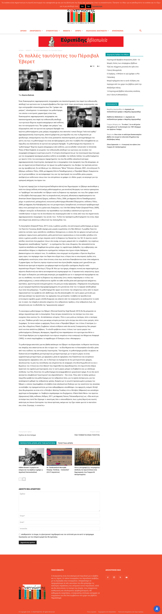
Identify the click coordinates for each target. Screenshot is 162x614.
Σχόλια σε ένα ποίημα (27, 435)
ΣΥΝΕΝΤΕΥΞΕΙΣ (53, 31)
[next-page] (24, 479)
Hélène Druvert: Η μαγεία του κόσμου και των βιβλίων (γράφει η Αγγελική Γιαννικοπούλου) (31, 470)
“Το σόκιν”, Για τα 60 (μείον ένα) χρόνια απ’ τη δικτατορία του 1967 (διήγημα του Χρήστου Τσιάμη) (124, 126)
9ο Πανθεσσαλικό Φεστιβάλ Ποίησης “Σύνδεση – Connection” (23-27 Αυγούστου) (58, 470)
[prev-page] (20, 479)
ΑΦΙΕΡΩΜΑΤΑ (36, 31)
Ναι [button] (82, 6)
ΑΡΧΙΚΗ (23, 31)
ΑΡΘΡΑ (79, 31)
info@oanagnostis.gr (69, 603)
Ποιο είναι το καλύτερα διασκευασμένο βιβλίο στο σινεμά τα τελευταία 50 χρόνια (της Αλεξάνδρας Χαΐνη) (124, 136)
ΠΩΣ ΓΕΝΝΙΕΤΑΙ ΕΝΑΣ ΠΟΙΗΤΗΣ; (87, 435)
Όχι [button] (88, 6)
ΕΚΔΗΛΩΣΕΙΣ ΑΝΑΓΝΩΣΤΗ (97, 31)
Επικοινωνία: (56, 603)
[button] (140, 31)
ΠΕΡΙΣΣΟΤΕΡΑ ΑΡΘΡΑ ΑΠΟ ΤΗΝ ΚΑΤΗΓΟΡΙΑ (37, 443)
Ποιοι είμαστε (91, 612)
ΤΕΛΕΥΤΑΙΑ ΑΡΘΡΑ (65, 443)
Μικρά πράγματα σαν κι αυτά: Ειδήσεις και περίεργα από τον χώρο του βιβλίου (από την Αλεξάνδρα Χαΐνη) (124, 84)
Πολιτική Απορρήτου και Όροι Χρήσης (130, 612)
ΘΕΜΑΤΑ (67, 31)
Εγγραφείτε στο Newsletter (107, 612)
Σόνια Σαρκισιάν (112, 144)
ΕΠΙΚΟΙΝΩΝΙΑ (117, 31)
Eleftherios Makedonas (115, 117)
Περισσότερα (56, 598)
